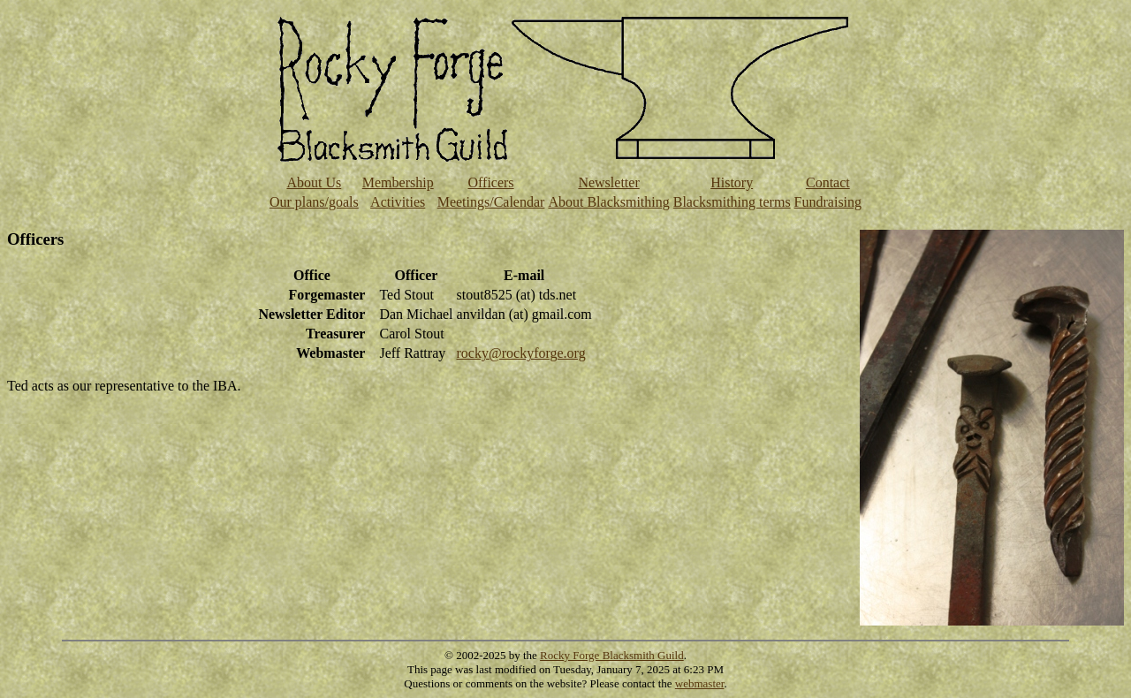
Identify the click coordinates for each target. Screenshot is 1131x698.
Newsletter (608, 182)
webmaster (700, 683)
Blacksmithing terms (732, 201)
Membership (398, 182)
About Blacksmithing (608, 201)
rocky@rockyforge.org (521, 352)
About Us (313, 182)
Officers (490, 182)
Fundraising (828, 201)
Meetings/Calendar (491, 201)
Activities (397, 201)
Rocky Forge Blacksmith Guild (612, 655)
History (731, 182)
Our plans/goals (314, 201)
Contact (828, 182)
